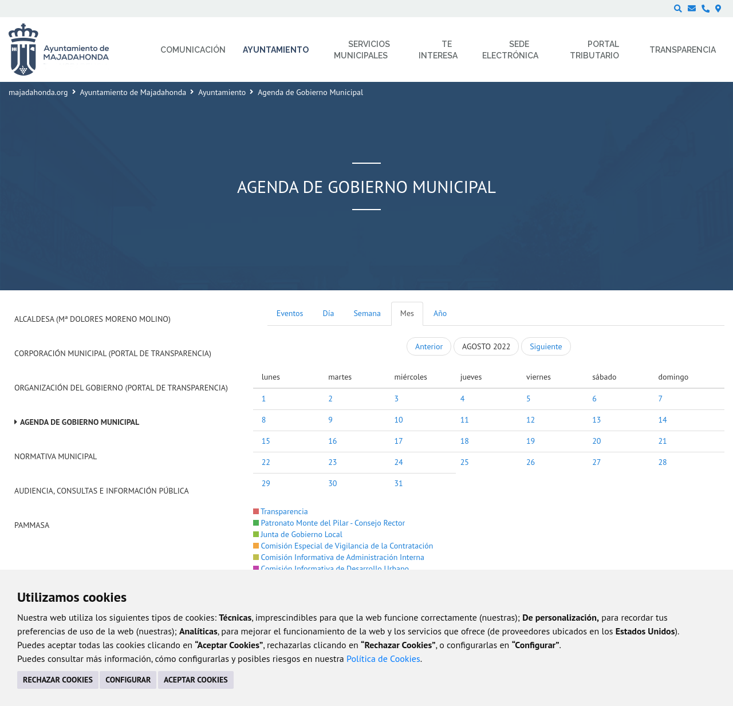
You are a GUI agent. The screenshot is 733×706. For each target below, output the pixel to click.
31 (398, 483)
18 (464, 441)
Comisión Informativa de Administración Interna (338, 557)
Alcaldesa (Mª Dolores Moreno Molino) (92, 319)
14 (662, 420)
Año (440, 313)
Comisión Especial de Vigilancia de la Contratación (343, 546)
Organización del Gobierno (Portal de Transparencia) (121, 387)
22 (266, 462)
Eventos (290, 313)
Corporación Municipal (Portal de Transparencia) (112, 353)
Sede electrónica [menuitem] (510, 50)
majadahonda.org (38, 92)
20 (596, 441)
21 (662, 441)
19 (530, 441)
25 (464, 462)
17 (398, 441)
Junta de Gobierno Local (297, 534)
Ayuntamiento (222, 92)
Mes (407, 313)
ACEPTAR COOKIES (196, 680)
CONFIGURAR (128, 680)
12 (530, 420)
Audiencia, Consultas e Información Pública (101, 491)
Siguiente (546, 346)
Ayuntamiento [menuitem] (276, 49)
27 (596, 462)
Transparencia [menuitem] (682, 49)
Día (328, 313)
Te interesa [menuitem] (438, 50)
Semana (366, 313)
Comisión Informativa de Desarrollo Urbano (331, 568)
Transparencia (280, 511)
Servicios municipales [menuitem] (362, 50)
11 (464, 420)
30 (332, 483)
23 (332, 462)
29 (266, 483)
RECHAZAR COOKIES (58, 680)
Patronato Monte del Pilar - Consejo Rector (329, 523)
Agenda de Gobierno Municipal (79, 422)
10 (398, 420)
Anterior (429, 346)
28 (662, 462)
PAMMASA (31, 525)
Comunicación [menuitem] (193, 49)
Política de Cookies (383, 658)
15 (266, 441)
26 (530, 462)
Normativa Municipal (55, 456)
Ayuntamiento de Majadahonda (133, 92)
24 (398, 462)
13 (596, 420)
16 (332, 441)
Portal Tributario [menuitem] (594, 50)
